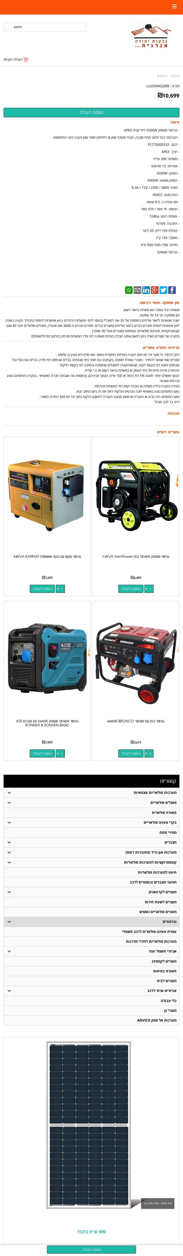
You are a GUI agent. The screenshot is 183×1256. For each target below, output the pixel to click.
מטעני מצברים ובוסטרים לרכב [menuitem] (153, 882)
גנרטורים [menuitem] (170, 921)
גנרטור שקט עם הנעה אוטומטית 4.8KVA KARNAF (47, 557)
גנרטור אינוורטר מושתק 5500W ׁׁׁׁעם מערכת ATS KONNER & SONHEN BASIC (47, 723)
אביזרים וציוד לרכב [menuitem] (162, 990)
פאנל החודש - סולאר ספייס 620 (158, 1203)
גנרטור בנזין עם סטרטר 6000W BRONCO (135, 721)
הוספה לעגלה (130, 588)
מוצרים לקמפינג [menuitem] (164, 961)
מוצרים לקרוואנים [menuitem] (163, 891)
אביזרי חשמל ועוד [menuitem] (163, 951)
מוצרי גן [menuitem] (170, 1010)
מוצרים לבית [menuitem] (167, 980)
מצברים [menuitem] (171, 842)
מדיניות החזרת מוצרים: (160, 348)
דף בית (175, 76)
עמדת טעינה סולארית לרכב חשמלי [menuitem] (149, 931)
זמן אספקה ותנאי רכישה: (159, 303)
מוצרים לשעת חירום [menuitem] (161, 901)
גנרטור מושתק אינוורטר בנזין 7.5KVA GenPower (135, 557)
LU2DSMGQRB (157, 86)
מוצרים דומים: (167, 432)
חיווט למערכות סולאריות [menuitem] (157, 872)
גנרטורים (162, 76)
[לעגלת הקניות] (16, 59)
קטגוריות (168, 781)
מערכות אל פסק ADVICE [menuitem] (157, 1020)
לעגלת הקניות (13, 59)
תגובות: (173, 413)
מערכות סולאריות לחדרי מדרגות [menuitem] (151, 941)
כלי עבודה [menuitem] (169, 1000)
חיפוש (18, 27)
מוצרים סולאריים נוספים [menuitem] (158, 911)
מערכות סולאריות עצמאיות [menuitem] (155, 792)
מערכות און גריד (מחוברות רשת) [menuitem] (151, 852)
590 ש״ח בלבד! (91, 1231)
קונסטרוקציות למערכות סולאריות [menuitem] (150, 862)
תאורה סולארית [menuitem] (164, 812)
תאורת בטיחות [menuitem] (165, 971)
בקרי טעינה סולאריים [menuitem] (160, 822)
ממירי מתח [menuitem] (168, 832)
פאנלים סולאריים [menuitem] (163, 802)
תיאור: (174, 122)
